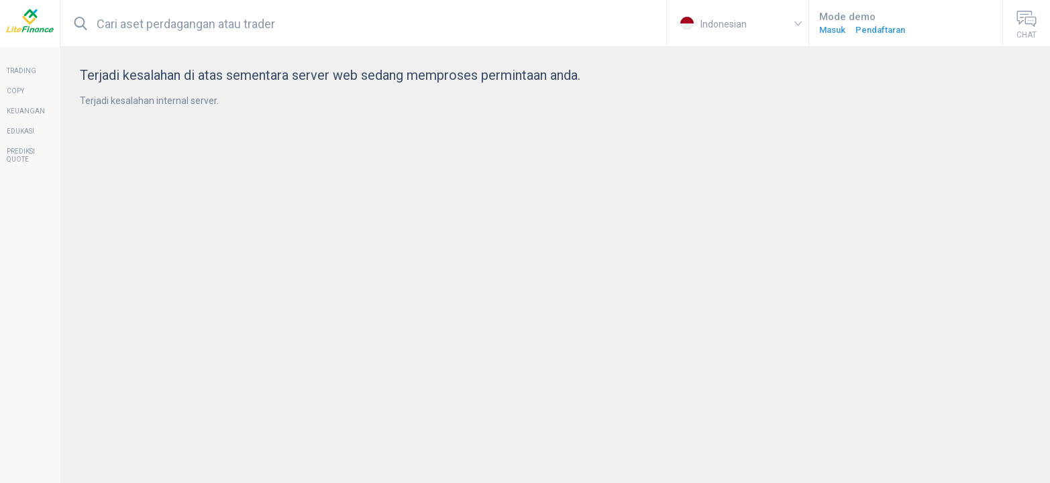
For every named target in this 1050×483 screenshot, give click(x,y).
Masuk (832, 30)
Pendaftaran (880, 30)
